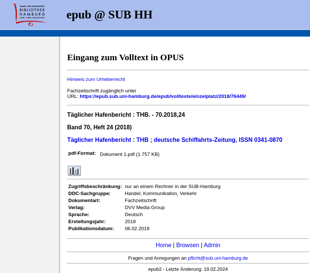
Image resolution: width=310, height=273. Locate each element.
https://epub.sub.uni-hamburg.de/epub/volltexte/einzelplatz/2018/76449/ (163, 96)
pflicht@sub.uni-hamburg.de (218, 258)
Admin (212, 245)
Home (164, 245)
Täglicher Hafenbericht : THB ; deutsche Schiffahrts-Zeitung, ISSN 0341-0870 (174, 140)
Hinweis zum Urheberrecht (96, 79)
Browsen (187, 245)
